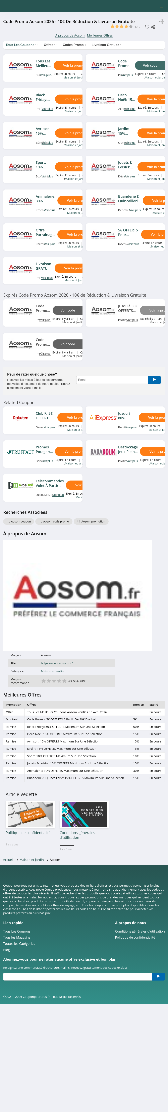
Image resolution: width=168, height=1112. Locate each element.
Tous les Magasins (16, 828)
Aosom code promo (56, 521)
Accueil (8, 750)
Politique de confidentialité (135, 828)
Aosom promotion (93, 521)
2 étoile (98, 569)
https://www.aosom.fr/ (107, 552)
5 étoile (114, 569)
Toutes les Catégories (19, 834)
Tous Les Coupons (17, 822)
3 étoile (104, 569)
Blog (6, 840)
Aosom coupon (21, 521)
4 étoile (109, 569)
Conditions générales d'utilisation (140, 822)
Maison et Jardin (74, 77)
